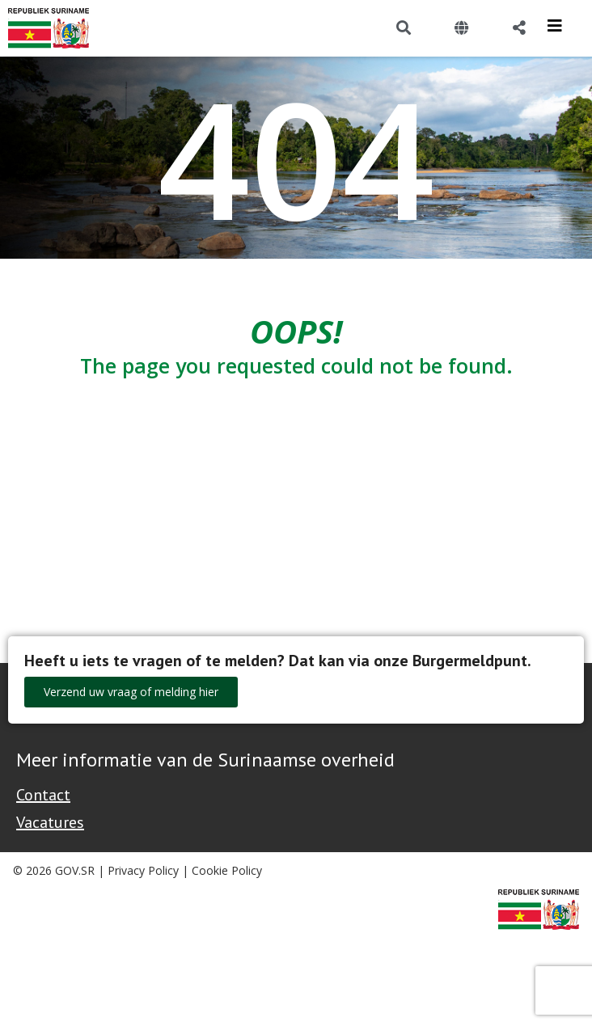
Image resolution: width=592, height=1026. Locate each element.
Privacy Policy (143, 870)
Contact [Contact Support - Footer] (43, 794)
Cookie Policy (227, 870)
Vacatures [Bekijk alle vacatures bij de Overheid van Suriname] (50, 822)
